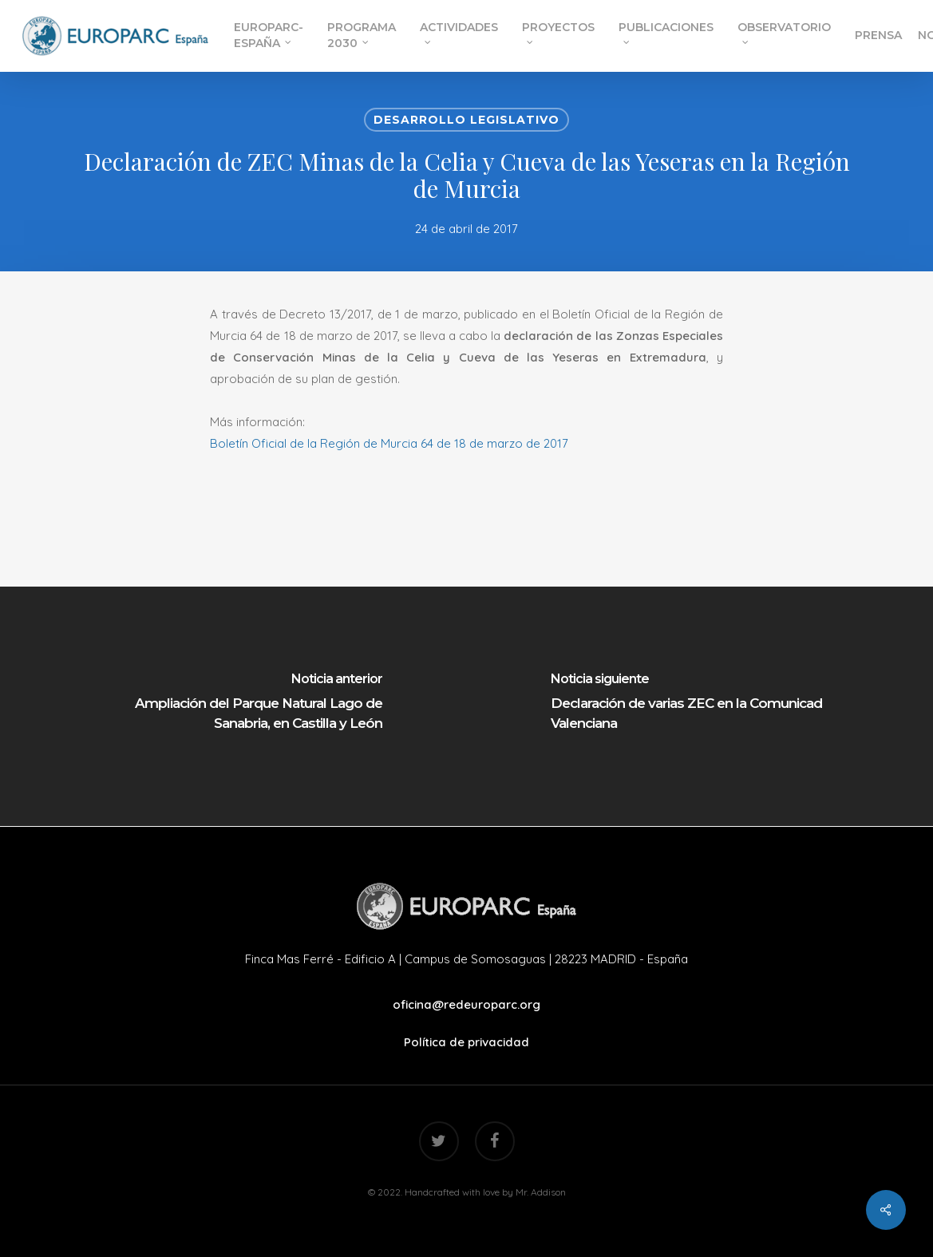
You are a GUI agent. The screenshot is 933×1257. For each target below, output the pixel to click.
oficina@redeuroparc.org (466, 1004)
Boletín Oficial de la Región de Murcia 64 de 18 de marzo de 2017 (389, 443)
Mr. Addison (541, 1192)
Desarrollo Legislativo (466, 120)
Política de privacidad (466, 1041)
